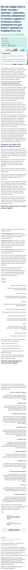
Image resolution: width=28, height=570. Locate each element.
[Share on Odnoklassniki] (10, 45)
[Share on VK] (8, 45)
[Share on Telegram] (14, 45)
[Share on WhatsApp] (12, 45)
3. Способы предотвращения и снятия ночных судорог (14, 61)
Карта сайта (3, 537)
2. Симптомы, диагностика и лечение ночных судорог (13, 59)
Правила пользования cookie (7, 539)
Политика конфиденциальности (14, 537)
